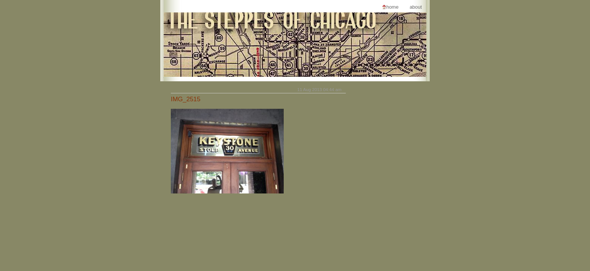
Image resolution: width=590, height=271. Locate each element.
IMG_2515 (186, 99)
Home (392, 7)
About (416, 7)
